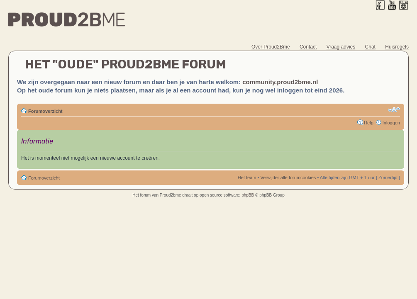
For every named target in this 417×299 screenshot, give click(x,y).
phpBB (247, 195)
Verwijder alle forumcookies (288, 177)
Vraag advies (341, 47)
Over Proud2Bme (270, 47)
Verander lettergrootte (394, 109)
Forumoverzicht (45, 111)
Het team (247, 177)
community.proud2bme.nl (280, 81)
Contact (308, 47)
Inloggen (391, 122)
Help (368, 122)
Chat (370, 47)
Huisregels (397, 47)
